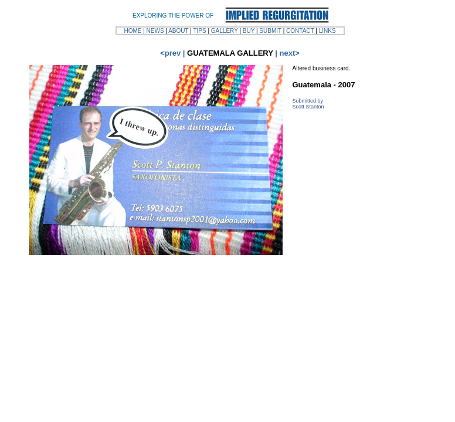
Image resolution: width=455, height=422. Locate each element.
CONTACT (300, 31)
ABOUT (178, 31)
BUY (248, 31)
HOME (132, 31)
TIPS (199, 31)
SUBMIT (270, 31)
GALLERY (224, 31)
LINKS (327, 31)
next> (290, 53)
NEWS (155, 31)
